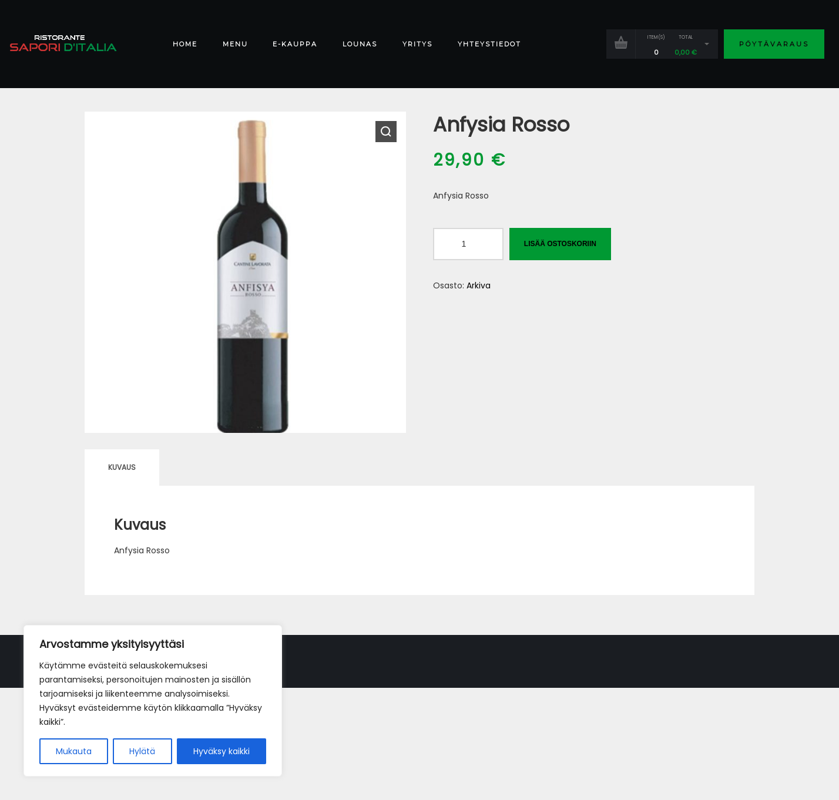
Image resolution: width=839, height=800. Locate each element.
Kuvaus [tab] (122, 467)
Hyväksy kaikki (221, 751)
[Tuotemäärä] (468, 244)
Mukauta (74, 751)
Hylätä (142, 751)
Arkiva (479, 285)
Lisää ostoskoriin (560, 244)
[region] (153, 701)
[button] (386, 131)
